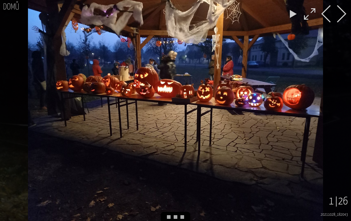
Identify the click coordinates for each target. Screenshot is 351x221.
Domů (11, 7)
